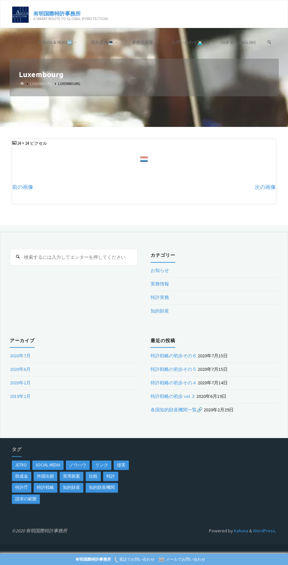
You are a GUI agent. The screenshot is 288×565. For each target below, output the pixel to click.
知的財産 (160, 311)
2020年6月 (20, 369)
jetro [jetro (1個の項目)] (21, 464)
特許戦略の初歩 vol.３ (173, 396)
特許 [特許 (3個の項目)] (110, 476)
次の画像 (265, 187)
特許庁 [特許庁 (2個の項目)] (21, 487)
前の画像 (22, 187)
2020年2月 (20, 383)
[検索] (269, 42)
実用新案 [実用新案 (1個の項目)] (71, 476)
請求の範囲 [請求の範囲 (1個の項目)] (26, 498)
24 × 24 (23, 143)
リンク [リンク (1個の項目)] (101, 464)
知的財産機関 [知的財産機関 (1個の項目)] (102, 487)
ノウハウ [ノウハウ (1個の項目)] (77, 464)
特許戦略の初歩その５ (174, 369)
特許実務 (160, 297)
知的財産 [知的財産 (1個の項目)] (71, 487)
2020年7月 (20, 356)
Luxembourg (41, 83)
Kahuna (240, 531)
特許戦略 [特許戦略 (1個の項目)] (45, 487)
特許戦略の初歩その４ (174, 383)
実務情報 (160, 284)
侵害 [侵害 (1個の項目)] (121, 464)
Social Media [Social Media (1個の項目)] (48, 464)
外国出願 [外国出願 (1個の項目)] (45, 476)
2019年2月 (20, 396)
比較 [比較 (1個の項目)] (93, 476)
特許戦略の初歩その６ (174, 356)
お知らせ (160, 270)
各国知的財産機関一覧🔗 (177, 410)
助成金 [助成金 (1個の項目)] (21, 476)
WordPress (264, 531)
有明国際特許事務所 (57, 13)
